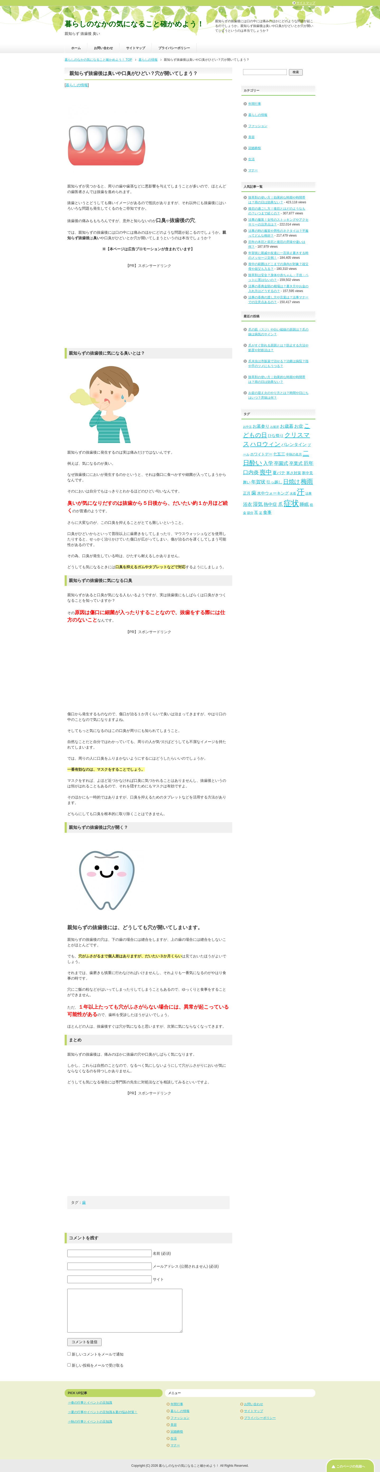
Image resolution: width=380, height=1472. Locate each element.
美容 (251, 137)
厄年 (308, 463)
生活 (251, 159)
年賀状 (258, 482)
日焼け (291, 481)
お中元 (247, 426)
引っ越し (274, 482)
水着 (293, 493)
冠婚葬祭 (254, 148)
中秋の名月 (294, 454)
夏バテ (279, 472)
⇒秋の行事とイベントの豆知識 (90, 1421)
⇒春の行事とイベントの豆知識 (90, 1402)
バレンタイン (294, 444)
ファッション (257, 126)
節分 (250, 513)
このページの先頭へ (350, 1466)
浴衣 (247, 504)
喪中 (266, 472)
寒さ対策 (293, 473)
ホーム (76, 48)
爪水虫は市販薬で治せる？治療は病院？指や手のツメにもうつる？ (278, 363)
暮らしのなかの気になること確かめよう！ (134, 24)
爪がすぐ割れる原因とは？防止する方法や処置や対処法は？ (278, 348)
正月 (246, 493)
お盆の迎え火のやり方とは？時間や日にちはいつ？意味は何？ (278, 395)
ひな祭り (276, 436)
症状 (291, 503)
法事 (308, 493)
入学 (268, 463)
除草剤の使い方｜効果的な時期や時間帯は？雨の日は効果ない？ (276, 379)
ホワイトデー (261, 454)
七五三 (279, 454)
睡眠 (304, 504)
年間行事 (254, 104)
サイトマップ (135, 48)
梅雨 (307, 481)
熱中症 (270, 504)
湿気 (258, 504)
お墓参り (261, 426)
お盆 (298, 426)
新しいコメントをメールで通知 (98, 1354)
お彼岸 (274, 426)
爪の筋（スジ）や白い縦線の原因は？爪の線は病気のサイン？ (278, 332)
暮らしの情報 (77, 85)
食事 (267, 512)
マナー (253, 170)
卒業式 (296, 463)
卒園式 (281, 463)
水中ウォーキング (273, 493)
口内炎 (251, 472)
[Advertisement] (148, 305)
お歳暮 (286, 426)
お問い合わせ (103, 48)
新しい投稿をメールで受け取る (98, 1365)
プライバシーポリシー (174, 48)
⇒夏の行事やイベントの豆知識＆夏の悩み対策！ (102, 1412)
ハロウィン (265, 444)
